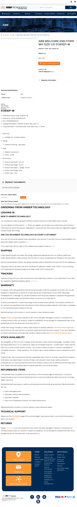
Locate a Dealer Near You (50, 63)
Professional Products (48, 464)
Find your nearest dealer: (9, 194)
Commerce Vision (11, 500)
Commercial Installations (48, 472)
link (26, 225)
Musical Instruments (48, 468)
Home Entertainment (48, 483)
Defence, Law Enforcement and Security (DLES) (49, 459)
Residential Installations (48, 476)
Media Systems (49, 455)
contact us (9, 428)
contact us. (34, 281)
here (53, 246)
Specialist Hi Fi (48, 479)
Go (24, 197)
